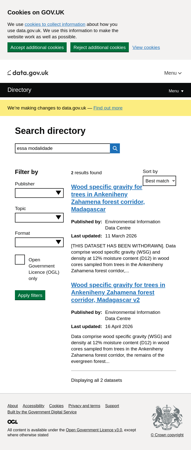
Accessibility (33, 406)
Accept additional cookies (37, 47)
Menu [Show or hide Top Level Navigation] (174, 91)
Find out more (108, 108)
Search (113, 148)
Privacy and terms (84, 406)
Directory (19, 89)
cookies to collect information (55, 24)
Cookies (56, 406)
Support (112, 406)
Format (22, 233)
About (12, 406)
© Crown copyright (167, 435)
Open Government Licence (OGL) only (44, 269)
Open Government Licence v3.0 (94, 430)
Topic (20, 208)
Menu (171, 73)
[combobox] (39, 193)
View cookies (146, 47)
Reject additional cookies (99, 47)
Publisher (25, 183)
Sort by (150, 171)
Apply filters (30, 295)
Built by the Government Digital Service (42, 412)
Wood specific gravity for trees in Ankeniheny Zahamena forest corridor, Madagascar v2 (118, 292)
